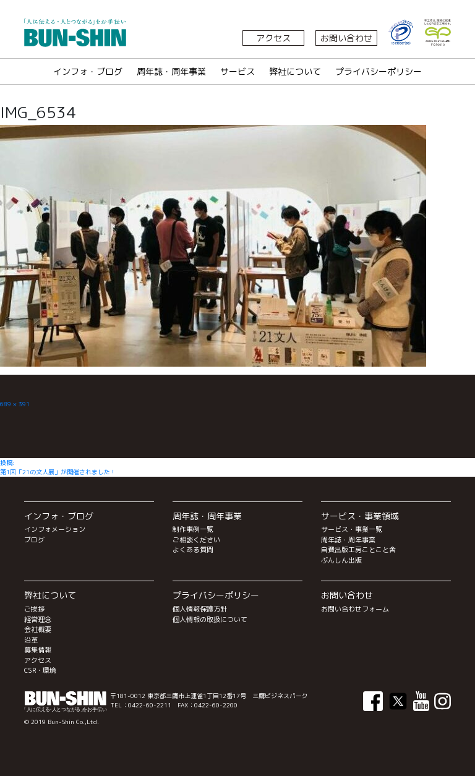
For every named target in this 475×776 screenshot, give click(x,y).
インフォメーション (54, 529)
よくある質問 (193, 550)
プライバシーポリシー (378, 71)
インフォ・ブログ (87, 71)
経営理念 (37, 620)
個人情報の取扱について (210, 620)
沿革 (31, 640)
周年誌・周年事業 (171, 71)
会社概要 (37, 629)
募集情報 (37, 650)
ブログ (34, 540)
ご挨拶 (34, 609)
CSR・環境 (40, 670)
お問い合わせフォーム (355, 609)
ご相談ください (196, 540)
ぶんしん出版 (341, 560)
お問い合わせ (346, 38)
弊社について (295, 71)
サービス (237, 71)
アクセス (273, 38)
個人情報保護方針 (200, 609)
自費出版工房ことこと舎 (358, 550)
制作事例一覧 (193, 529)
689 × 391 (15, 403)
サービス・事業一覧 (351, 529)
